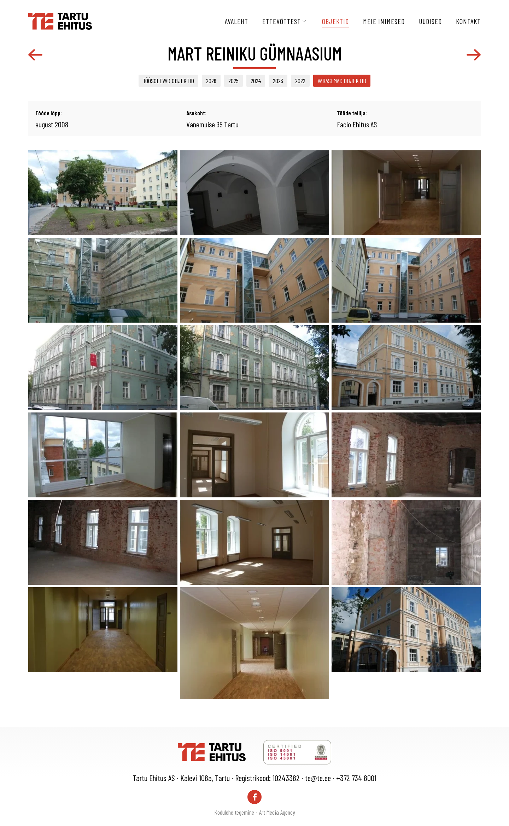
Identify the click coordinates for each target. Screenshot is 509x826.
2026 (211, 81)
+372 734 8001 (356, 778)
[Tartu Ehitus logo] (60, 20)
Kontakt (468, 21)
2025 (233, 81)
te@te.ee (318, 778)
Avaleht (236, 21)
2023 (278, 81)
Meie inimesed (384, 21)
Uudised (430, 21)
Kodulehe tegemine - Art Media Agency (254, 812)
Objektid (335, 21)
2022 (300, 81)
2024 (256, 81)
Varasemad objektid (341, 81)
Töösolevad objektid (168, 81)
